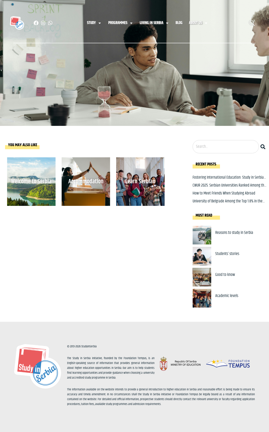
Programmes (120, 23)
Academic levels (226, 296)
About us (198, 23)
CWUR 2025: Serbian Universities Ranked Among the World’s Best (229, 188)
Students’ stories (227, 254)
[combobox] (226, 146)
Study (94, 23)
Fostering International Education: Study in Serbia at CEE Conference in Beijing (228, 180)
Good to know (225, 275)
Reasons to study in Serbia (234, 233)
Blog (179, 23)
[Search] (263, 146)
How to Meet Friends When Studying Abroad (224, 193)
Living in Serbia (154, 23)
